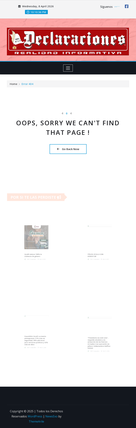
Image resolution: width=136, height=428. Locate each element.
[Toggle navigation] (68, 68)
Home (13, 85)
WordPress (35, 416)
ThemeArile (36, 421)
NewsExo (51, 416)
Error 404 (27, 85)
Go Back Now (68, 149)
